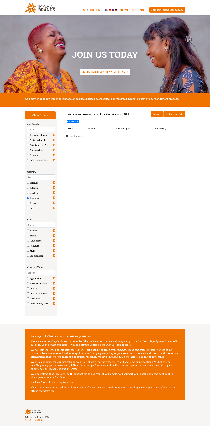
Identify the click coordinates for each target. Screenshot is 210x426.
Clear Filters (40, 115)
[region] (125, 132)
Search (157, 114)
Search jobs (92, 10)
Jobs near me (174, 114)
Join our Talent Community (167, 9)
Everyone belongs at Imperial (103, 71)
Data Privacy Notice (35, 420)
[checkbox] (28, 183)
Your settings (132, 10)
